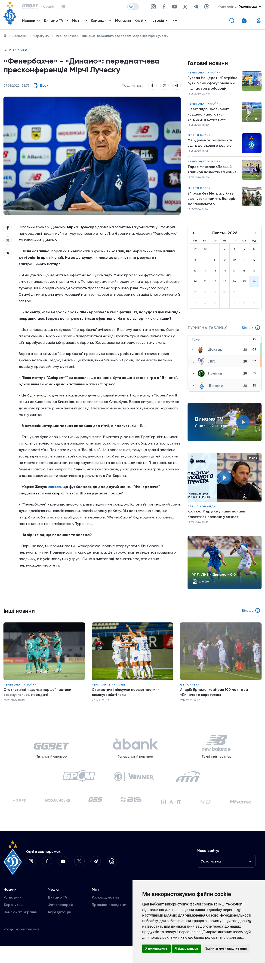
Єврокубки (41, 36)
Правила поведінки (109, 922)
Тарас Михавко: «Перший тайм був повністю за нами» (213, 174)
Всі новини (19, 36)
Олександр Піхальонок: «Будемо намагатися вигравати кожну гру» (209, 117)
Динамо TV (57, 914)
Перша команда (202, 512)
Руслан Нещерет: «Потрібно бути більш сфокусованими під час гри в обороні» (213, 85)
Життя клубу (199, 139)
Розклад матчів (105, 914)
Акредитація (59, 929)
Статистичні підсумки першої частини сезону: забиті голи (126, 698)
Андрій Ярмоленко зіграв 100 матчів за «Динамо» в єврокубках (214, 698)
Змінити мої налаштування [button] (226, 948)
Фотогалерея (60, 922)
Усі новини (12, 914)
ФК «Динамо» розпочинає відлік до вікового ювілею (211, 147)
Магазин (124, 22)
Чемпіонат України (204, 74)
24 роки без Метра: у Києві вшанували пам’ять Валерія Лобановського (213, 204)
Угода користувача (21, 946)
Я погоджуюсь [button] (156, 948)
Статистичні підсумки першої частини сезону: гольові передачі (38, 698)
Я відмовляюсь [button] (186, 948)
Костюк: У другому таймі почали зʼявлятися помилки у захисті (216, 520)
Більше (250, 334)
